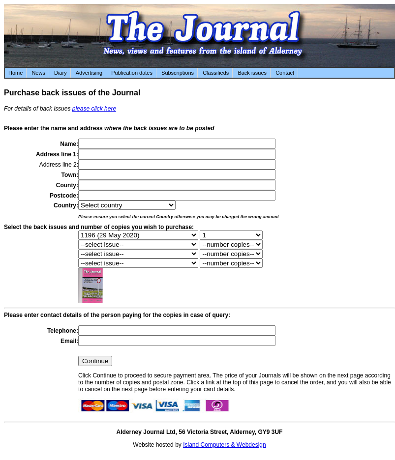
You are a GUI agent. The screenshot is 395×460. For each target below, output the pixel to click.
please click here (94, 108)
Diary (60, 73)
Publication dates (131, 73)
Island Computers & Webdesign (224, 444)
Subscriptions (177, 73)
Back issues (252, 73)
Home (15, 73)
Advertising (89, 73)
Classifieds (216, 73)
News (38, 73)
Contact (284, 73)
